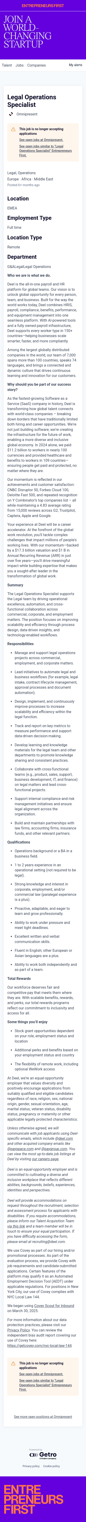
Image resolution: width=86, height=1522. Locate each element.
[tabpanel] (43, 810)
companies (36, 65)
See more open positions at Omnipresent (43, 1417)
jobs (20, 65)
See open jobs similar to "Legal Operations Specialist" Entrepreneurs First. (45, 150)
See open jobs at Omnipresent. (41, 140)
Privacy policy (30, 1466)
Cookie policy (51, 1466)
